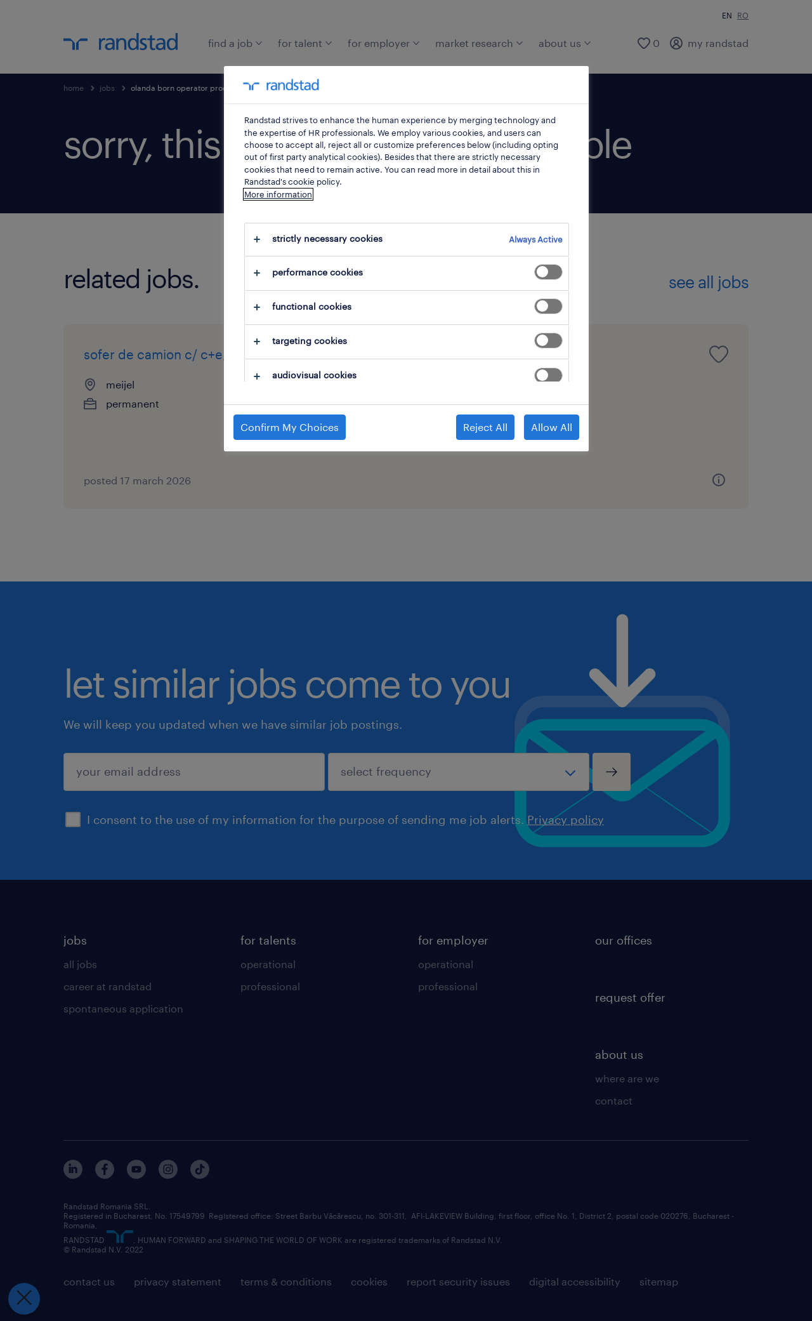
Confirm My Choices (289, 427)
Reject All (485, 427)
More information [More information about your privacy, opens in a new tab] (278, 194)
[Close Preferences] (24, 1299)
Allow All (551, 427)
